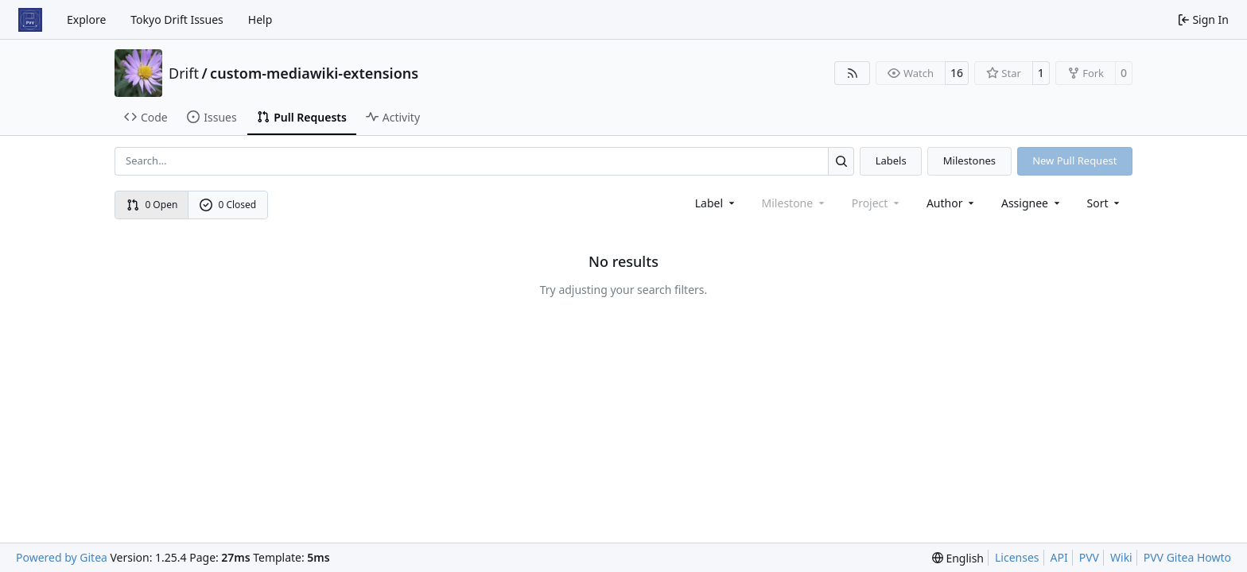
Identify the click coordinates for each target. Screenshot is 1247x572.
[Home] (30, 20)
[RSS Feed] (852, 73)
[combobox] (716, 203)
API (1059, 557)
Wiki (1121, 557)
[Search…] (841, 161)
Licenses (1017, 557)
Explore (86, 19)
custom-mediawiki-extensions (314, 73)
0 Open (152, 204)
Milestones (969, 160)
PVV (1089, 557)
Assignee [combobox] (1031, 203)
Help (260, 19)
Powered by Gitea (61, 557)
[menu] (1105, 203)
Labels (891, 160)
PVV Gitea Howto (1187, 557)
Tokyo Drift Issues (176, 19)
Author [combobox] (952, 203)
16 (956, 72)
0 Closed (228, 204)
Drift (184, 73)
